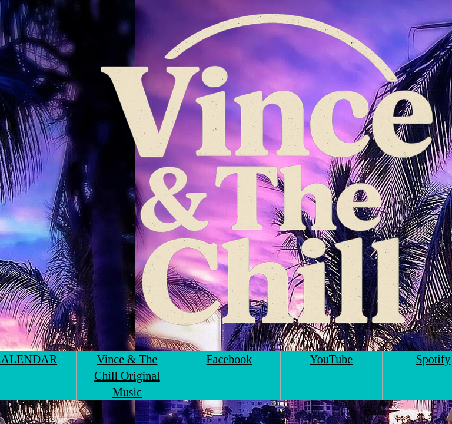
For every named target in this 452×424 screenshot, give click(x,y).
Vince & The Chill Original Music (127, 376)
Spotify (433, 359)
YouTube (331, 359)
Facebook (229, 359)
